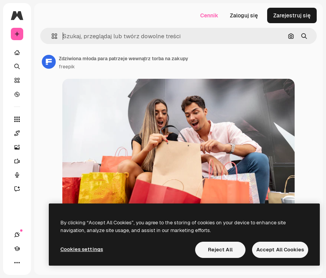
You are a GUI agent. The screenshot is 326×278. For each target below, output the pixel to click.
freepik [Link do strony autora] (67, 67)
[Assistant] (21, 189)
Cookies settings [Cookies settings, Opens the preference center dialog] (81, 249)
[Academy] (17, 248)
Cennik (209, 15)
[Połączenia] (17, 235)
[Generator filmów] (21, 161)
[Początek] (17, 52)
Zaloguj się (244, 15)
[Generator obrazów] (21, 147)
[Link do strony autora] (49, 62)
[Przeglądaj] (17, 94)
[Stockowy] (17, 80)
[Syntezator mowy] (21, 175)
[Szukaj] (17, 66)
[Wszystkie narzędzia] (17, 119)
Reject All (220, 249)
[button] (51, 36)
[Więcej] (17, 262)
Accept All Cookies (280, 249)
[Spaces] (21, 133)
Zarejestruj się (292, 15)
